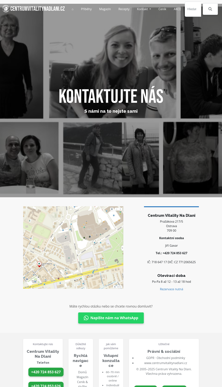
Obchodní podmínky (171, 358)
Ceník (162, 9)
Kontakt (143, 9)
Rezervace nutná (171, 289)
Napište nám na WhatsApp (111, 318)
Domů (82, 372)
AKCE (177, 9)
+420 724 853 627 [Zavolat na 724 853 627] (46, 371)
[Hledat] (193, 9)
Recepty (124, 9)
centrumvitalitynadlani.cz (33, 9)
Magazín (105, 9)
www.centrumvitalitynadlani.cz (165, 363)
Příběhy (86, 9)
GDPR (150, 358)
